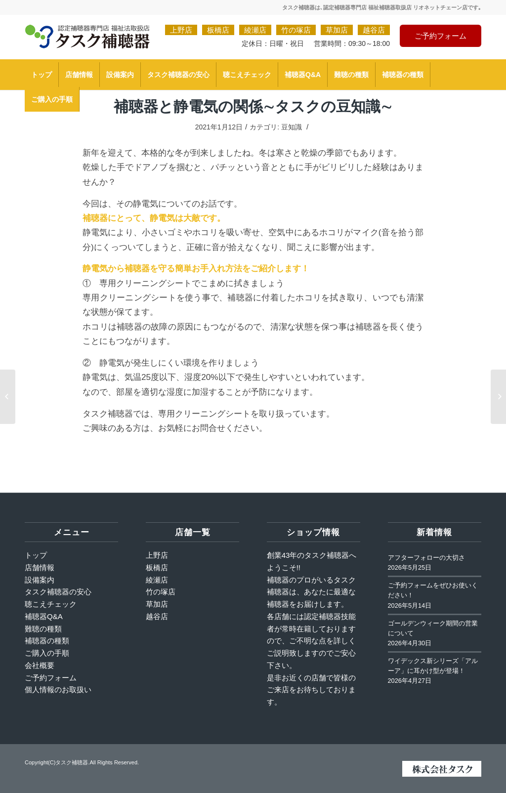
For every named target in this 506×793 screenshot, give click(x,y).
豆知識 (291, 127)
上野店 (181, 30)
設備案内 (39, 580)
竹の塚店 (296, 30)
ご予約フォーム (440, 36)
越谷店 (374, 30)
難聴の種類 (43, 629)
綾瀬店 (255, 30)
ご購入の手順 (47, 653)
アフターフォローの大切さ (426, 557)
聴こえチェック (51, 604)
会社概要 (39, 665)
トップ (36, 555)
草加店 (337, 30)
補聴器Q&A (44, 616)
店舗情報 (39, 567)
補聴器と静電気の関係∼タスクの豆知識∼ (253, 106)
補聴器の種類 (47, 640)
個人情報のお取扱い (58, 689)
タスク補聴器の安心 (58, 591)
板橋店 (218, 30)
